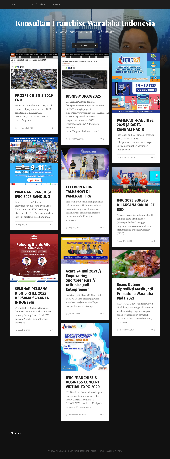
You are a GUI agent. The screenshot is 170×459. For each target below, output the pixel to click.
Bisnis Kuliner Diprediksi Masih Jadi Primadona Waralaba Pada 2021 (135, 291)
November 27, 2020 (76, 414)
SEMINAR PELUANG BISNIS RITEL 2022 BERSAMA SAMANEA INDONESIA (32, 295)
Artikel (15, 4)
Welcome (57, 4)
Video (43, 4)
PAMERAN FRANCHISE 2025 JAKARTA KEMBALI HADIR (135, 125)
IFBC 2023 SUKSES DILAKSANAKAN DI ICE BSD (136, 205)
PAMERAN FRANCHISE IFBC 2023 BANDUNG (33, 194)
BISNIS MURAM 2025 (83, 96)
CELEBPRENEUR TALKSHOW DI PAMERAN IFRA (79, 192)
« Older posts (16, 433)
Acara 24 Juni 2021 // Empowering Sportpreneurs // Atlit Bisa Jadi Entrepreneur (84, 280)
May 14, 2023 (22, 224)
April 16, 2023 (124, 241)
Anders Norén (114, 450)
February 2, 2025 (24, 128)
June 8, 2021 (73, 313)
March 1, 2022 (22, 330)
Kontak (29, 4)
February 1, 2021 (125, 330)
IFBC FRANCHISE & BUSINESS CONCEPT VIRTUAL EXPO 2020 (83, 382)
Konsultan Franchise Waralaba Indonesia (85, 22)
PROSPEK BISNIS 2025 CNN (34, 97)
